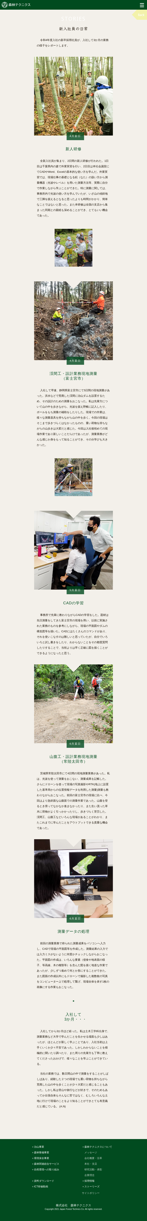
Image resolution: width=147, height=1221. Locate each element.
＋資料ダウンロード (43, 1181)
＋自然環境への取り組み (45, 1169)
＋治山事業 (38, 1147)
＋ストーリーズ (91, 1186)
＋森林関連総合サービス (45, 1164)
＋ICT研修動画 (40, 1186)
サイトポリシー (91, 1193)
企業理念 (89, 1175)
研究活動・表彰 (93, 1169)
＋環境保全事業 (40, 1158)
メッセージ (90, 1152)
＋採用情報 (88, 1181)
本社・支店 (90, 1164)
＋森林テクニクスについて (97, 1147)
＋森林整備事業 (40, 1152)
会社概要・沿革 (93, 1158)
